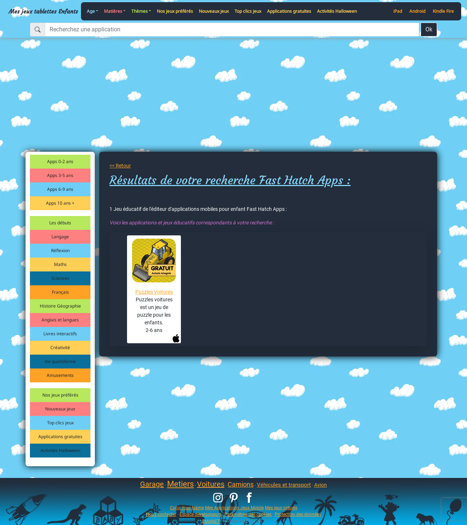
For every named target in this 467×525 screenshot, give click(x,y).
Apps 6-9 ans (60, 189)
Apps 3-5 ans (60, 175)
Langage (60, 236)
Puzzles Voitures (154, 292)
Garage (152, 484)
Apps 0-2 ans (60, 161)
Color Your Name (187, 507)
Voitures (210, 484)
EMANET (211, 521)
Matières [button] (113, 11)
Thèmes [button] (139, 11)
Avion (320, 485)
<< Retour (120, 166)
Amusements (60, 375)
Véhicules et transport (284, 485)
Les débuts (60, 223)
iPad (397, 11)
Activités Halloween (337, 11)
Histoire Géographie (60, 306)
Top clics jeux (248, 11)
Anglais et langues (60, 320)
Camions (241, 484)
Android (417, 11)
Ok (428, 29)
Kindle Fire (443, 11)
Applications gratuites (289, 11)
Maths (60, 264)
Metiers (180, 484)
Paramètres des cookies (247, 514)
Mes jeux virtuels (281, 507)
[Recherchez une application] (232, 29)
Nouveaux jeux (214, 11)
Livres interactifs (60, 334)
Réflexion (60, 250)
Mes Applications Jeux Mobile (234, 507)
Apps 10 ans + (60, 203)
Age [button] (91, 11)
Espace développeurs (200, 514)
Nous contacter (161, 514)
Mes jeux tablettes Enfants (43, 11)
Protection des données (298, 514)
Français (60, 292)
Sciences (60, 278)
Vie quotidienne (60, 361)
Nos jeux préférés (175, 11)
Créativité (60, 347)
